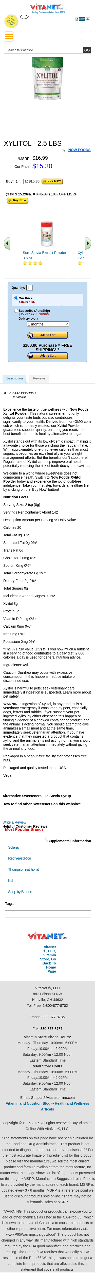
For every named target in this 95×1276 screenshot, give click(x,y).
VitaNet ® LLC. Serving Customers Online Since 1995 (47, 8)
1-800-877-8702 (55, 1006)
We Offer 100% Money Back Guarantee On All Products (11, 21)
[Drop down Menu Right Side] (86, 36)
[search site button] (87, 50)
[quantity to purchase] (19, 181)
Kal (10, 880)
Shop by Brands (21, 891)
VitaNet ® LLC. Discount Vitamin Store (47, 936)
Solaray (13, 847)
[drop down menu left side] (9, 36)
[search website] (47, 50)
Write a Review (14, 822)
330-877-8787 (51, 1029)
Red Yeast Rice (19, 858)
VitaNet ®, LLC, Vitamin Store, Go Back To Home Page (48, 959)
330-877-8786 (54, 1017)
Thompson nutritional (23, 869)
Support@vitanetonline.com (53, 1098)
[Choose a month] (48, 324)
